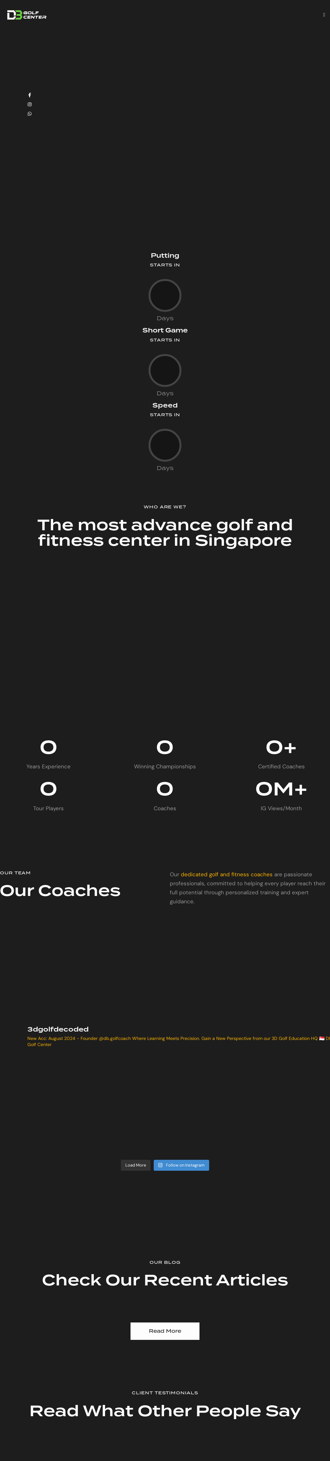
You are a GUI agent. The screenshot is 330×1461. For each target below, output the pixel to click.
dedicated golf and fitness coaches (227, 874)
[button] (324, 14)
